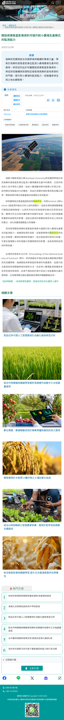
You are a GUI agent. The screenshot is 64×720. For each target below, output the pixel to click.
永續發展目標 (23, 125)
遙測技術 (45, 125)
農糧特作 (16, 100)
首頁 (4, 25)
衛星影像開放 (10, 125)
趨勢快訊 (12, 25)
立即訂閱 (32, 668)
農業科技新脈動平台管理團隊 (36, 114)
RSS (10, 687)
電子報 (14, 687)
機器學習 (55, 125)
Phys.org (7, 114)
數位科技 (16, 104)
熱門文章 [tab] (17, 588)
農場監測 (35, 125)
